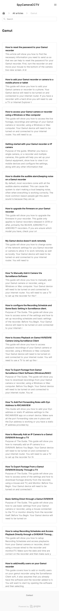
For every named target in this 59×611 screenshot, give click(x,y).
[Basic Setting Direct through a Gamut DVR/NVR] (29, 508)
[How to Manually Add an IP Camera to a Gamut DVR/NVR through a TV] (29, 444)
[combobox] (29, 19)
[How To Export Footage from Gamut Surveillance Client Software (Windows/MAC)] (29, 379)
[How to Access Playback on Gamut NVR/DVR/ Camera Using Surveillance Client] (29, 347)
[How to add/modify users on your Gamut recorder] (29, 573)
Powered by (30, 606)
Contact (29, 595)
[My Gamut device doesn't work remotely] (29, 250)
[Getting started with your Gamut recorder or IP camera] (29, 153)
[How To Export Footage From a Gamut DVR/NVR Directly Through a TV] (29, 476)
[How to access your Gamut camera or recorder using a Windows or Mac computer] (29, 121)
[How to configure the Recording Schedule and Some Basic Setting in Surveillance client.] (29, 314)
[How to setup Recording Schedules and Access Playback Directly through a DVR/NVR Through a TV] (29, 540)
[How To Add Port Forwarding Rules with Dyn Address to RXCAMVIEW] (29, 411)
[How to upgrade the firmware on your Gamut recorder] (29, 218)
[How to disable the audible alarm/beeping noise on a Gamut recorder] (29, 185)
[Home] (3, 13)
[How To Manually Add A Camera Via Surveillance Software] (29, 282)
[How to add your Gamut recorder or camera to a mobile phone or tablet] (29, 89)
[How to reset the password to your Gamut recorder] (29, 56)
